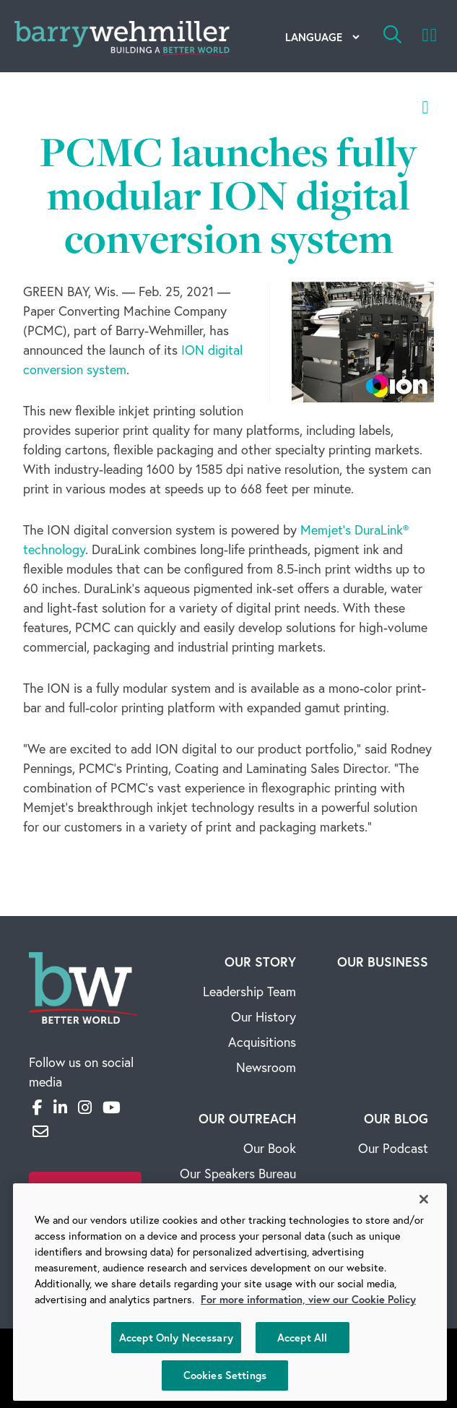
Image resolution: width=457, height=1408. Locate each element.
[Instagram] (85, 1107)
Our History (263, 1016)
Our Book (269, 1148)
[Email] (40, 1130)
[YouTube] (112, 1107)
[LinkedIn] (60, 1107)
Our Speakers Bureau (238, 1173)
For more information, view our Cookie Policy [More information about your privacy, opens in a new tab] (308, 1299)
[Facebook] (37, 1107)
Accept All (302, 1337)
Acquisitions (262, 1041)
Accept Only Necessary (176, 1337)
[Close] (424, 1199)
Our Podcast (393, 1148)
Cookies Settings (224, 1375)
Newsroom (266, 1067)
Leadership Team (249, 991)
